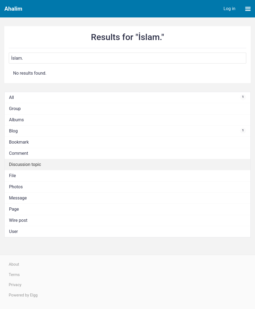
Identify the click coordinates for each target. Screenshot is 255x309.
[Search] (127, 58)
